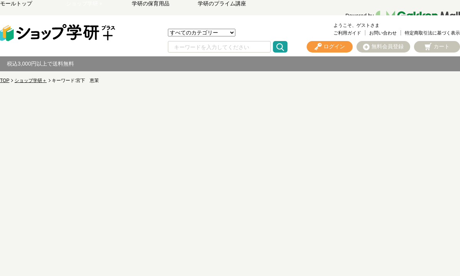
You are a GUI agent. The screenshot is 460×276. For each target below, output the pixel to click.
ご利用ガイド (347, 33)
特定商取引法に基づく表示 (432, 33)
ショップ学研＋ (85, 3)
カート (442, 46)
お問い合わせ (383, 33)
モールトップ (16, 3)
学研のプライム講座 (222, 3)
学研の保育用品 (150, 3)
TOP (4, 80)
